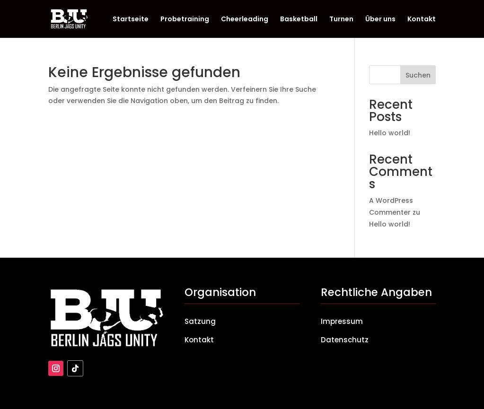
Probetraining (184, 20)
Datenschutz (345, 340)
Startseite (131, 20)
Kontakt (421, 20)
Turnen (341, 20)
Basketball (298, 20)
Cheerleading (244, 20)
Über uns (380, 20)
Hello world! (389, 133)
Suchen (418, 75)
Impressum (342, 321)
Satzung (200, 321)
